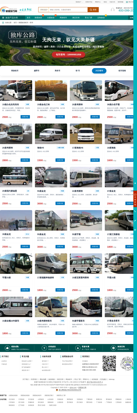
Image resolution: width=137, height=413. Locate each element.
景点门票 (88, 18)
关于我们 (25, 379)
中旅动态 (4, 364)
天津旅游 (21, 399)
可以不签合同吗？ (67, 361)
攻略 (132, 18)
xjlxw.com (73, 387)
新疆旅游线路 (25, 395)
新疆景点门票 (61, 395)
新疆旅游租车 (23, 22)
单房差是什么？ (26, 364)
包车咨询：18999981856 (68, 54)
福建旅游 (128, 402)
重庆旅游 (89, 402)
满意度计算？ (26, 370)
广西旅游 (109, 402)
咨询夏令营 (125, 209)
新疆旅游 (38, 18)
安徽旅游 (31, 402)
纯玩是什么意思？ (27, 361)
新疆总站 (99, 399)
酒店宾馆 (76, 18)
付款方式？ (45, 364)
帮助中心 (98, 2)
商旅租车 (63, 18)
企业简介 (4, 361)
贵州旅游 (70, 402)
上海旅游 (128, 399)
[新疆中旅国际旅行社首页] (18, 10)
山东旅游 (50, 399)
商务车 (57, 71)
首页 (28, 18)
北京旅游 (12, 399)
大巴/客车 (99, 71)
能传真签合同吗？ (67, 364)
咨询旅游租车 (125, 213)
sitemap (112, 379)
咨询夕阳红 (125, 217)
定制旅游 (101, 18)
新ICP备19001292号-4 (95, 382)
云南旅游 (60, 402)
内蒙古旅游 (52, 405)
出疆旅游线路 (13, 395)
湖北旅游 (41, 402)
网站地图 (43, 379)
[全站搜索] (68, 9)
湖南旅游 (50, 402)
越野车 (36, 71)
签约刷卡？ (45, 361)
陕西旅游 (70, 399)
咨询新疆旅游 (125, 201)
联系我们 (34, 379)
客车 (31, 22)
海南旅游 (12, 405)
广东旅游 (99, 402)
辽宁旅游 (21, 405)
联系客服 (120, 2)
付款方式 (112, 2)
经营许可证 (89, 2)
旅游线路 (51, 379)
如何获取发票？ (46, 370)
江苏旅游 (12, 402)
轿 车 (78, 71)
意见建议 (85, 361)
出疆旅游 (50, 18)
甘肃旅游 (80, 399)
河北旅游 (31, 399)
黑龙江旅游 (41, 405)
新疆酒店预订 (49, 395)
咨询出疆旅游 (125, 205)
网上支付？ (45, 367)
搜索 (93, 10)
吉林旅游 (31, 405)
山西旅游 (41, 399)
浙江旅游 (21, 402)
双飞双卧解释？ (26, 367)
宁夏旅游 (89, 399)
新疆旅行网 (82, 387)
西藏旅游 (118, 399)
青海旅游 (109, 399)
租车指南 (122, 71)
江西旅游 (118, 402)
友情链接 (95, 379)
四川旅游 (80, 402)
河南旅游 (60, 399)
